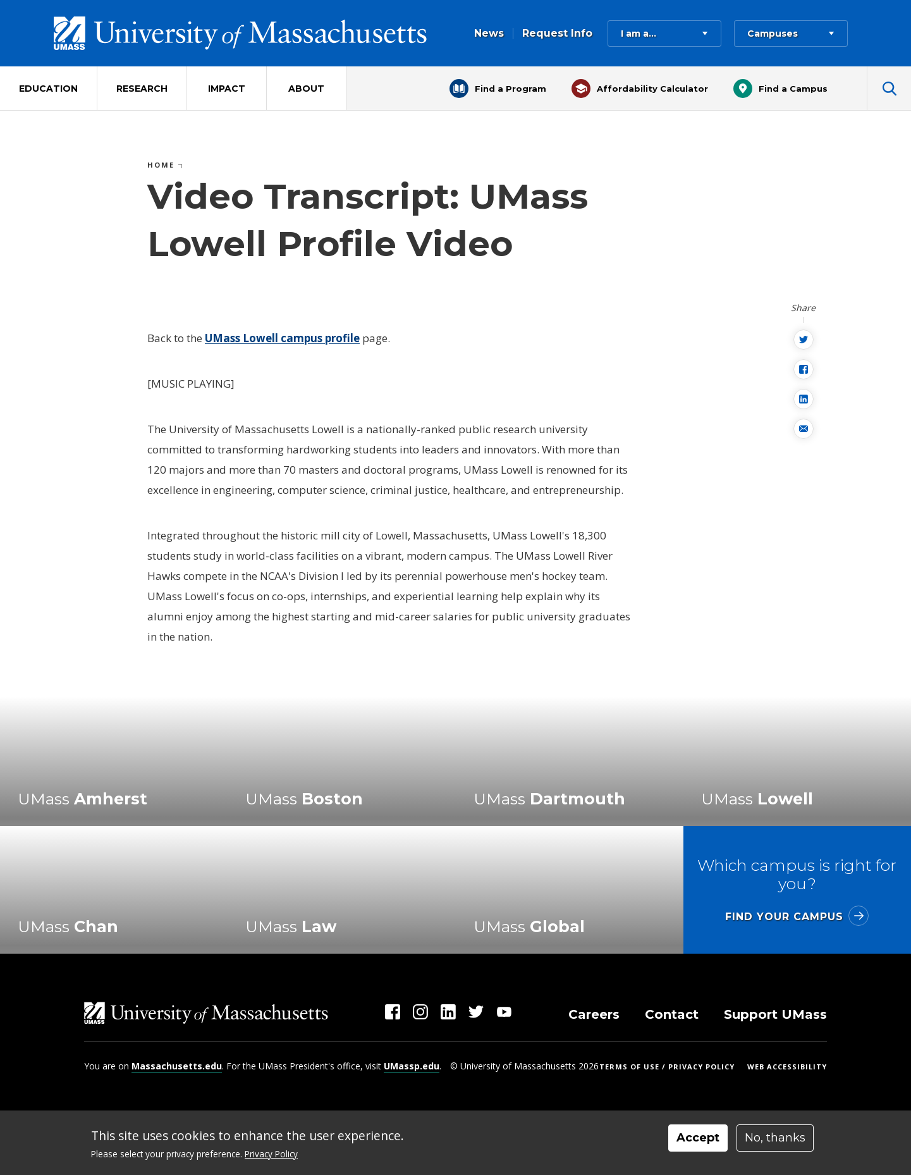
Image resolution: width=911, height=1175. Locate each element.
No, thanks (775, 1138)
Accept (697, 1138)
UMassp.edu (411, 1066)
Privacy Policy (271, 1154)
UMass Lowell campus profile (282, 338)
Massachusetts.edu (176, 1066)
